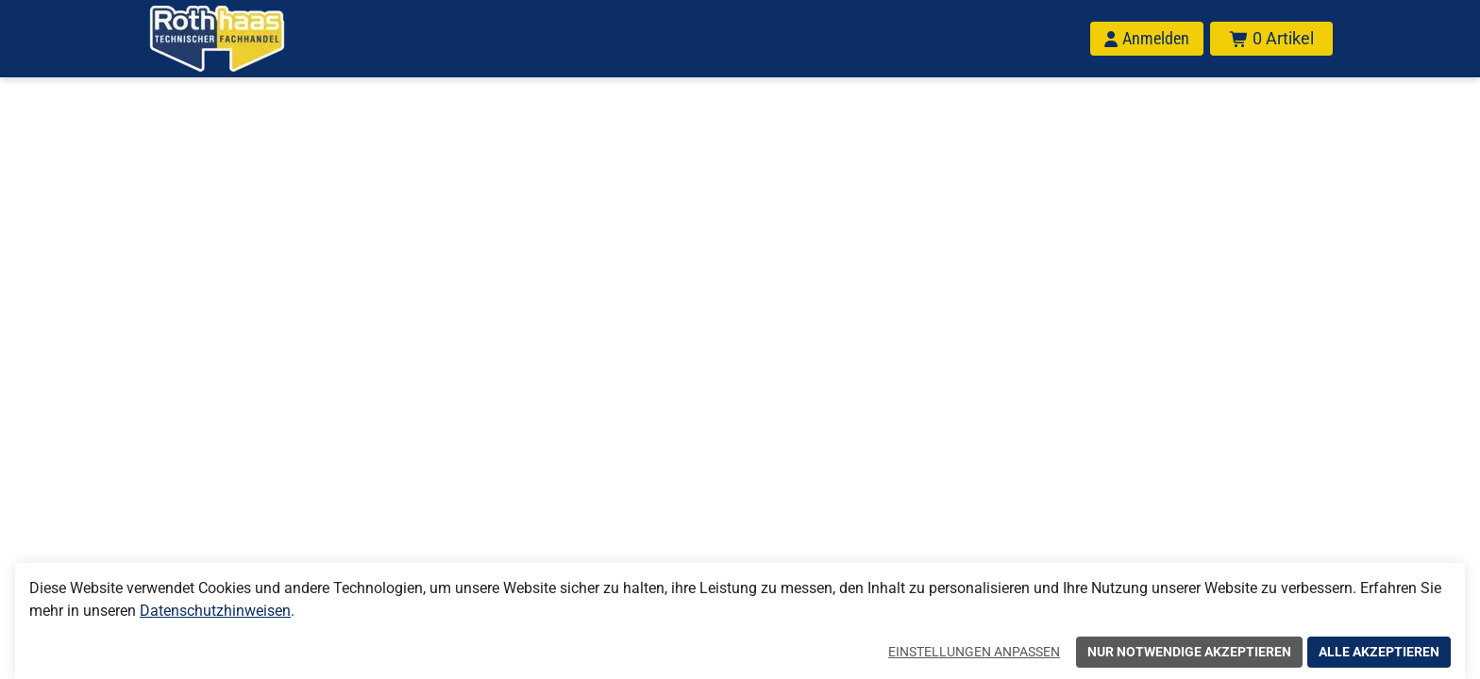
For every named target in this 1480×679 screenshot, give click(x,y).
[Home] (241, 39)
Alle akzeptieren (1379, 651)
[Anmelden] (1146, 39)
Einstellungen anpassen (974, 651)
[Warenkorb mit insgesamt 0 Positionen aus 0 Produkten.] (1271, 38)
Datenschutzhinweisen (215, 611)
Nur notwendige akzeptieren (1189, 651)
